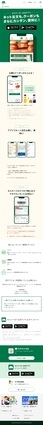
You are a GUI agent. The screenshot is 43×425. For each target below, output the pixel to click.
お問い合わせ (26, 418)
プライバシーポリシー (28, 415)
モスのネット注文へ (21, 358)
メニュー (25, 2)
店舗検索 (30, 2)
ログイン (35, 2)
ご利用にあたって (15, 415)
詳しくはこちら (21, 389)
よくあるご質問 (16, 418)
